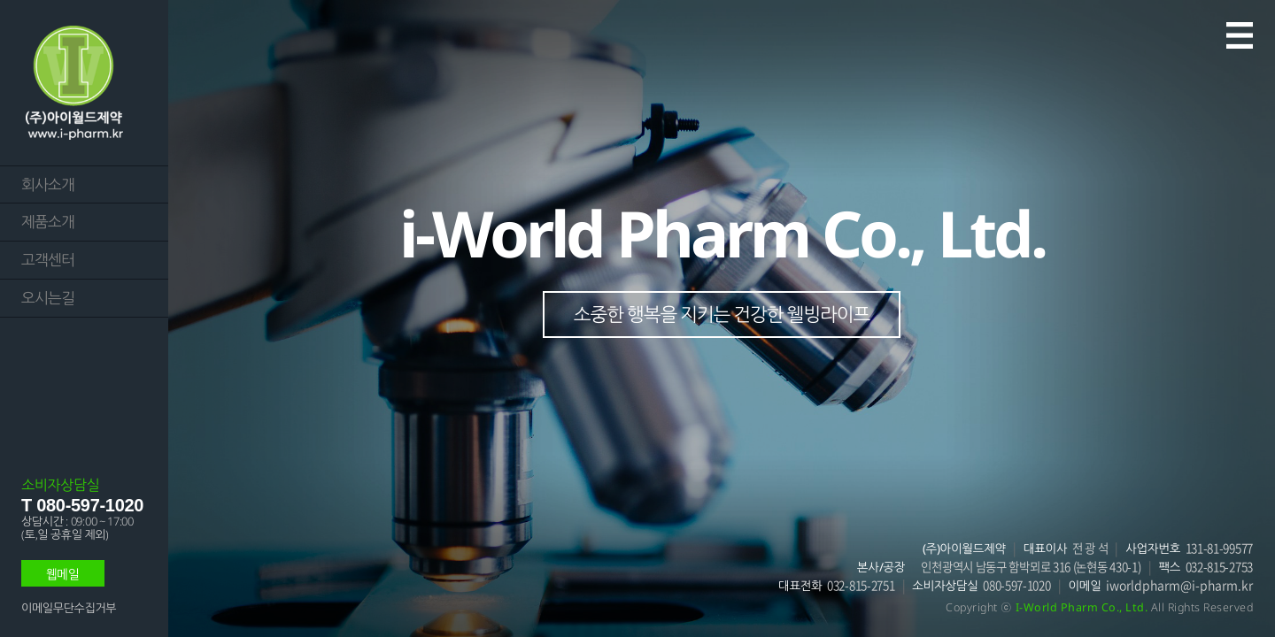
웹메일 (63, 573)
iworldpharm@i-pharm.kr (1179, 585)
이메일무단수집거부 (68, 608)
